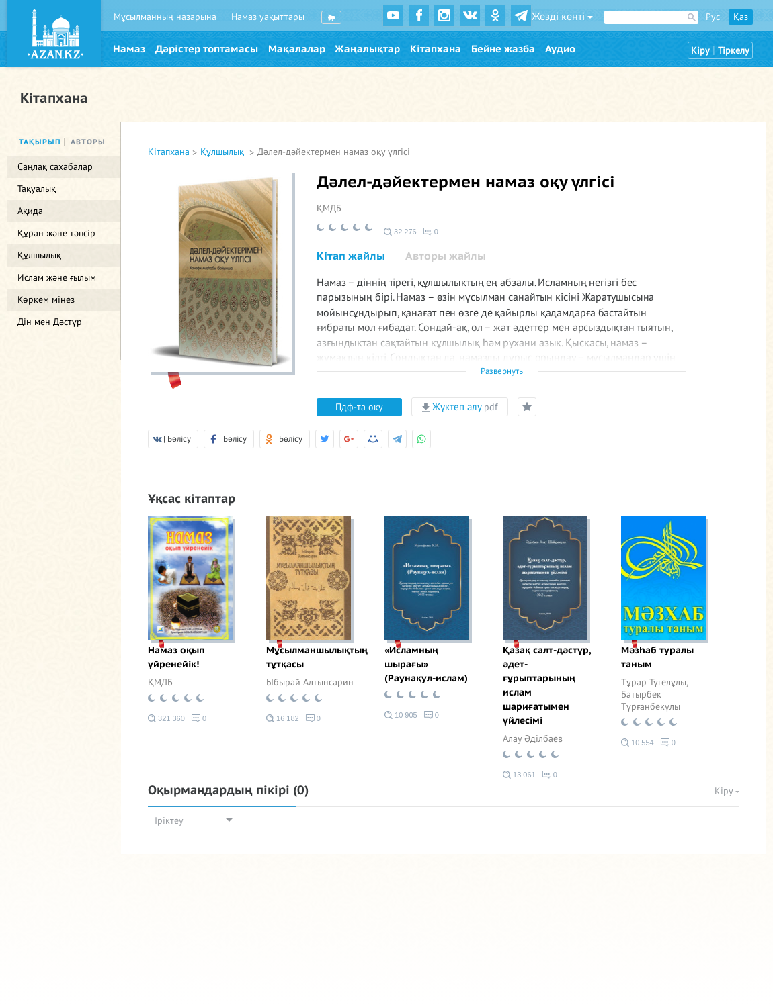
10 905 (400, 715)
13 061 (519, 775)
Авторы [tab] (88, 142)
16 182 (282, 718)
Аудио (560, 49)
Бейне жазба (503, 49)
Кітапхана (435, 49)
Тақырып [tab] (40, 142)
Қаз (740, 17)
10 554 (637, 742)
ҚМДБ (329, 208)
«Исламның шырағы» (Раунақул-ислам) (426, 664)
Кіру (700, 50)
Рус (713, 17)
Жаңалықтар (367, 49)
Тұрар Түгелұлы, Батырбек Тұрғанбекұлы (654, 694)
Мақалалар (296, 49)
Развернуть (502, 371)
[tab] (351, 257)
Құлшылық (223, 152)
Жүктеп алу (459, 407)
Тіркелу (733, 50)
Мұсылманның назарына (165, 17)
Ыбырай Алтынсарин (310, 682)
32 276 (400, 232)
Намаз (129, 49)
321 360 (166, 718)
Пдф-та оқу (359, 407)
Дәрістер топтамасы (206, 49)
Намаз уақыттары (267, 17)
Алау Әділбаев (533, 739)
